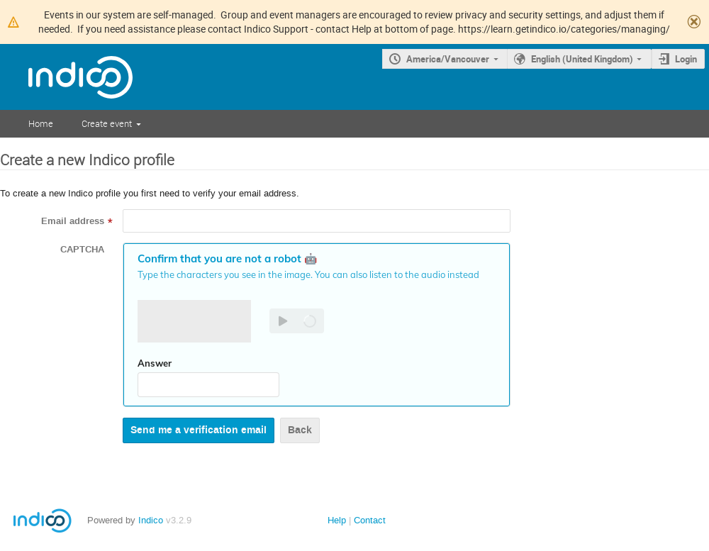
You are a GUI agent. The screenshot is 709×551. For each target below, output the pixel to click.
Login (686, 58)
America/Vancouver (447, 58)
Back (300, 430)
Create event (107, 123)
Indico (150, 520)
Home (40, 123)
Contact (370, 520)
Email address (72, 221)
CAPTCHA (82, 249)
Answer (155, 363)
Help (337, 520)
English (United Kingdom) (582, 58)
